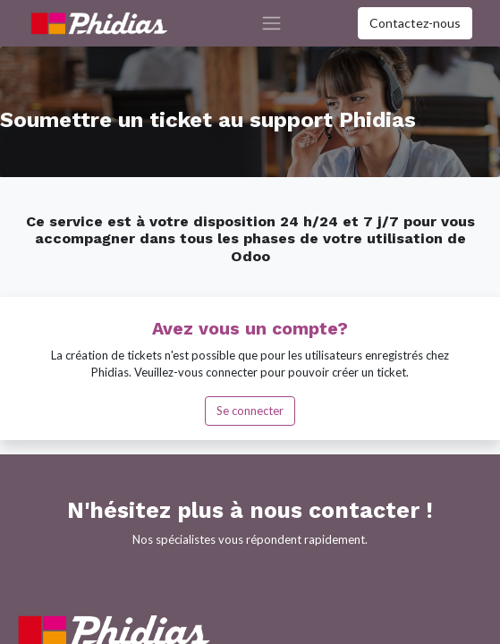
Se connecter (250, 410)
